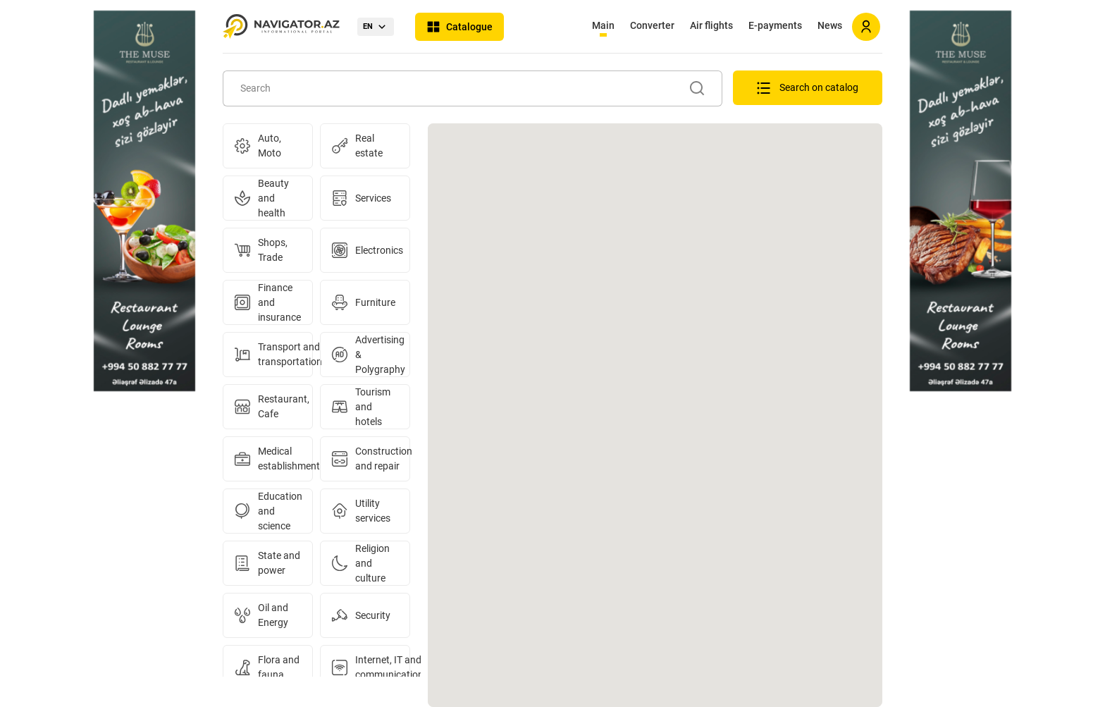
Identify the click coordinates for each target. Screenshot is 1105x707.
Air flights (711, 25)
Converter (652, 25)
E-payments (775, 25)
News (829, 25)
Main (603, 25)
